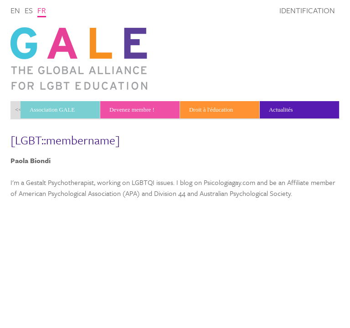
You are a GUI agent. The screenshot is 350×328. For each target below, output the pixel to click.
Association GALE (52, 109)
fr (41, 10)
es (29, 10)
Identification (307, 10)
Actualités (281, 109)
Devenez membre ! (131, 109)
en (15, 10)
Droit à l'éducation (211, 109)
